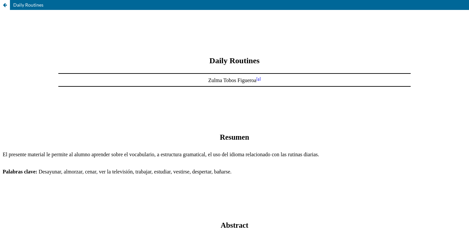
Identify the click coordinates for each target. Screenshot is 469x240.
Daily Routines (28, 5)
